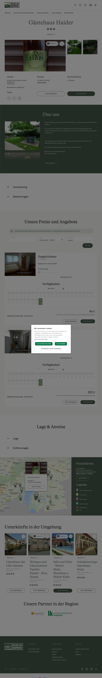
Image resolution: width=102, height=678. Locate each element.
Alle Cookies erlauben (44, 343)
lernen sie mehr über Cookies (41, 339)
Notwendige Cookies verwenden (51, 348)
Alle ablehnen (60, 343)
